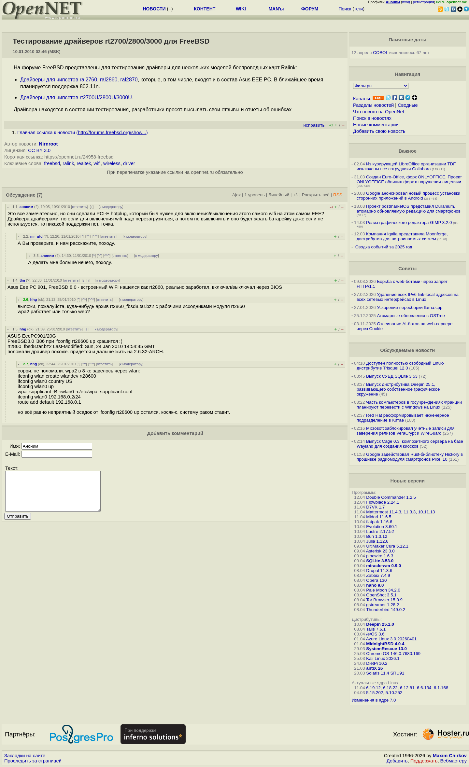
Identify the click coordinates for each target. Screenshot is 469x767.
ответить (79, 207)
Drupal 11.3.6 (379, 570)
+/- (295, 194)
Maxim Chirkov (450, 755)
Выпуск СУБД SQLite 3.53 (392, 376)
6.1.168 (441, 687)
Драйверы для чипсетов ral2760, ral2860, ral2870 (79, 79)
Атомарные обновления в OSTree (411, 315)
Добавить (397, 760)
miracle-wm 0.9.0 (383, 565)
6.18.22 (390, 687)
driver (129, 163)
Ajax (236, 194)
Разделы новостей (373, 105)
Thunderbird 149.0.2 (385, 609)
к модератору (111, 207)
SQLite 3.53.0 (379, 560)
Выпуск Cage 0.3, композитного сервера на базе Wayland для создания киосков (410, 444)
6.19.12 (373, 687)
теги (358, 8)
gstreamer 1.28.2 (382, 604)
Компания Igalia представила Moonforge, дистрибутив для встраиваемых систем (402, 236)
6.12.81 (407, 687)
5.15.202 (374, 692)
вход (406, 2)
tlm (22, 280)
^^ (88, 236)
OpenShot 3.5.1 (381, 595)
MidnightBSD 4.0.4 (385, 643)
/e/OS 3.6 (375, 634)
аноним (26, 207)
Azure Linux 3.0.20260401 (391, 638)
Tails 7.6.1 (376, 629)
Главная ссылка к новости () (82, 132)
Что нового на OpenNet (378, 111)
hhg (33, 299)
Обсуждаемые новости (407, 350)
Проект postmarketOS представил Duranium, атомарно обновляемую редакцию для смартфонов (409, 209)
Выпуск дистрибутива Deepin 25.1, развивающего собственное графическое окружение (398, 389)
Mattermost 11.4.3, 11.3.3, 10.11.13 (400, 511)
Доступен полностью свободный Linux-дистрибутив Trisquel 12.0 (400, 365)
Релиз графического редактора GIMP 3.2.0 (409, 222)
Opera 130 (376, 580)
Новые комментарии (376, 124)
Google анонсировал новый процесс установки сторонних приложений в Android (408, 196)
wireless (112, 163)
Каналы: (362, 98)
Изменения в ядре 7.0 (374, 700)
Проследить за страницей (33, 760)
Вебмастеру (453, 760)
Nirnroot (48, 143)
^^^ (95, 236)
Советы (407, 268)
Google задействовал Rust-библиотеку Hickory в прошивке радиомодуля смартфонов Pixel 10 (410, 457)
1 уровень (254, 194)
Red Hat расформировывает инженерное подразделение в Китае (403, 418)
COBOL (380, 52)
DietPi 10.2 (376, 663)
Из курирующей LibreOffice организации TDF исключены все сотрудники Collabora (406, 166)
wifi (97, 163)
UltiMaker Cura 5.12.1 (387, 546)
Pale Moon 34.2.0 (383, 590)
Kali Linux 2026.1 (382, 658)
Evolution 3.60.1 (381, 526)
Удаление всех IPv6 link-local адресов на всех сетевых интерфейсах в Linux (408, 297)
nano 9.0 (375, 585)
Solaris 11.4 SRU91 (385, 673)
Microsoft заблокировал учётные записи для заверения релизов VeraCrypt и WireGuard (406, 431)
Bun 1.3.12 (376, 536)
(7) (40, 195)
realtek (84, 163)
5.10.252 (394, 692)
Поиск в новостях (372, 118)
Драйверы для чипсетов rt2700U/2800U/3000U (76, 97)
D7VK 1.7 (375, 507)
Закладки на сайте (24, 755)
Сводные (408, 105)
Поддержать (424, 760)
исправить (313, 125)
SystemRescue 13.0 (386, 648)
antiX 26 (374, 668)
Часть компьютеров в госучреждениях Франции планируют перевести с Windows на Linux (409, 405)
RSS (337, 194)
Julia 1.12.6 (377, 541)
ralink (68, 163)
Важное (408, 151)
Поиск (344, 8)
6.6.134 (424, 687)
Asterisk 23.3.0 (380, 551)
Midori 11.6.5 (378, 516)
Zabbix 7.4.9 (378, 575)
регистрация (423, 2)
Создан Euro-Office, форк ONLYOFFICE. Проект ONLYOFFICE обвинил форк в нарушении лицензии (409, 179)
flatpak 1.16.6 (379, 521)
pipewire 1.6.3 (379, 555)
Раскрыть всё (316, 194)
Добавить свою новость (379, 131)
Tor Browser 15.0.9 (384, 599)
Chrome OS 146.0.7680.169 (393, 653)
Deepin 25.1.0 (380, 624)
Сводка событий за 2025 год (383, 246)
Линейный (278, 194)
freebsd (52, 163)
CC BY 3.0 (39, 150)
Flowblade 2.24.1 (382, 502)
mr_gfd (36, 236)
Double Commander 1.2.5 (391, 497)
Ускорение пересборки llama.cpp (409, 307)
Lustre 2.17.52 (380, 531)
